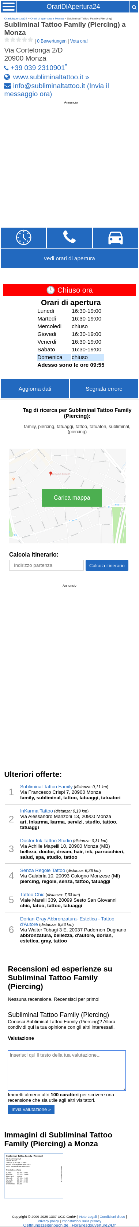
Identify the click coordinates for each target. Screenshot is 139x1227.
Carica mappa (72, 498)
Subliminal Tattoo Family (46, 786)
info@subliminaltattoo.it (49, 86)
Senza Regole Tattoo (42, 870)
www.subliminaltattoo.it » (51, 77)
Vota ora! (79, 41)
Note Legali (88, 1217)
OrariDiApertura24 (73, 6)
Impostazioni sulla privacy (81, 1221)
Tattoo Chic (32, 894)
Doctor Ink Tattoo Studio (46, 840)
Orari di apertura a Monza (47, 18)
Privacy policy (48, 1221)
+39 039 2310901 (38, 68)
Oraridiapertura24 (15, 18)
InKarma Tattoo (36, 811)
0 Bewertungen (52, 41)
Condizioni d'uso (112, 1217)
